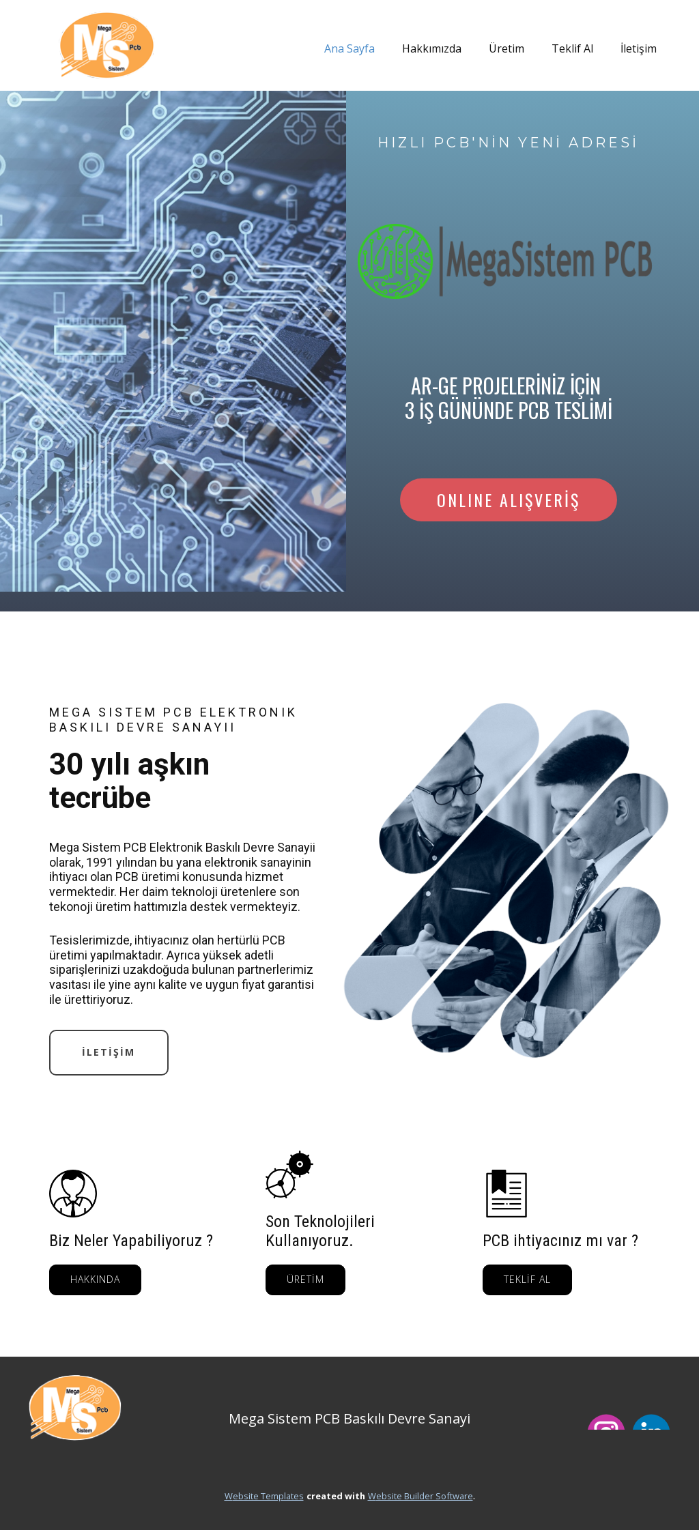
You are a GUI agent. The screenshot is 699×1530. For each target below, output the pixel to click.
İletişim (638, 48)
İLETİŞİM (108, 1051)
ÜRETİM (305, 1279)
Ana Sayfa (349, 48)
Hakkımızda (431, 48)
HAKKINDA (95, 1279)
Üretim (506, 48)
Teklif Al (572, 48)
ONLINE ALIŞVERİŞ (508, 499)
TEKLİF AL (527, 1279)
